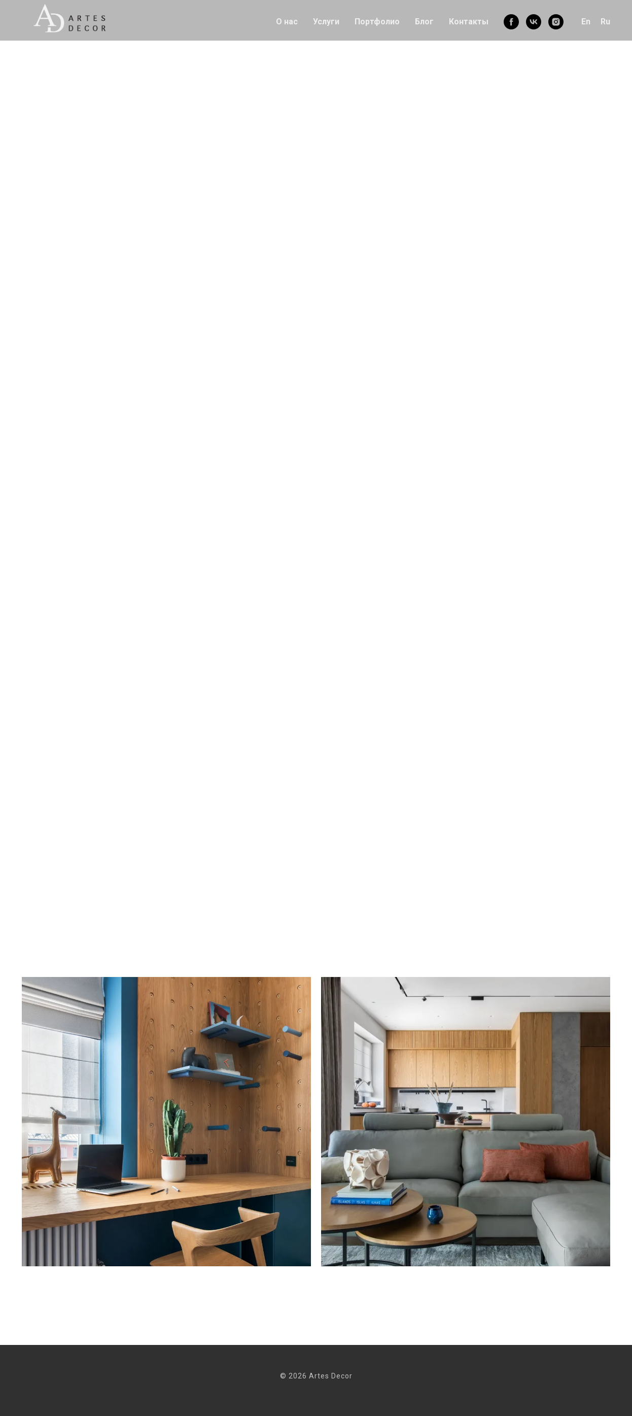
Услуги (326, 21)
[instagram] (556, 21)
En (585, 21)
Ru (605, 21)
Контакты (468, 21)
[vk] (533, 21)
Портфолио (377, 21)
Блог (424, 21)
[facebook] (511, 21)
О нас (287, 21)
